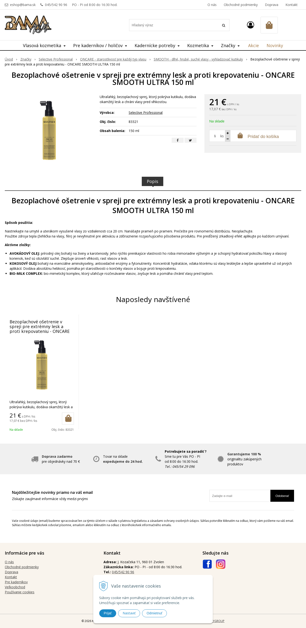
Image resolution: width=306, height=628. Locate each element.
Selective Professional (146, 112)
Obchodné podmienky (241, 4)
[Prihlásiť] (250, 25)
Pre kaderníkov (16, 582)
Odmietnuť (154, 613)
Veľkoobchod (15, 587)
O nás (212, 4)
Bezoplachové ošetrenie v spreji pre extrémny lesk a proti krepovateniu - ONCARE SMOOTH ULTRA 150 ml (40, 329)
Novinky (275, 45)
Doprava (271, 4)
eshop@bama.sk (23, 4)
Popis (152, 181)
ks (222, 136)
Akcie (253, 45)
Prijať (108, 613)
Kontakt (291, 4)
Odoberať (282, 496)
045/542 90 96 (56, 4)
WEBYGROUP (215, 621)
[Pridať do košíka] (68, 418)
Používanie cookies (19, 592)
